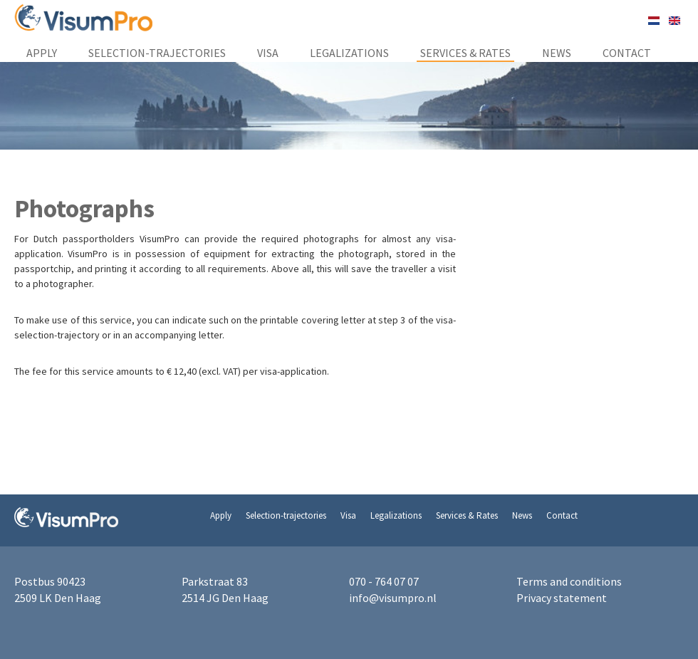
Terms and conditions (569, 581)
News (556, 53)
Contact (627, 53)
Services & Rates (465, 53)
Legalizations (349, 53)
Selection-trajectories (157, 53)
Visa (267, 53)
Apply (41, 53)
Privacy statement (561, 598)
